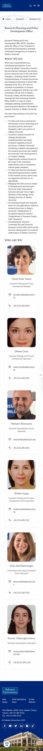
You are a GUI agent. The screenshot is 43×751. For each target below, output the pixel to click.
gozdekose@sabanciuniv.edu (24, 296)
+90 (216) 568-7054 (21, 593)
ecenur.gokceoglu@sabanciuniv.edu (24, 652)
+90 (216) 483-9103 (21, 520)
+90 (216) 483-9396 (21, 448)
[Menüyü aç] (38, 6)
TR (34, 6)
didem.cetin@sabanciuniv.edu (24, 368)
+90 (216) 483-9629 (21, 306)
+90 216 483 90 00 (16, 713)
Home (8, 19)
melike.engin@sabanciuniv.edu (24, 510)
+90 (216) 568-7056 (21, 378)
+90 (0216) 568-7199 (22, 662)
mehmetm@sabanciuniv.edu (24, 439)
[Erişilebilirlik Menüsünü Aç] (6, 744)
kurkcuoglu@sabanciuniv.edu (24, 582)
